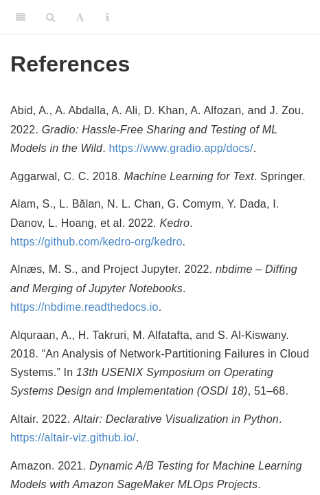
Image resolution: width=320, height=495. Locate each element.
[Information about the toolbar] (107, 17)
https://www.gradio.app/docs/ (180, 148)
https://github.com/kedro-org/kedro (96, 242)
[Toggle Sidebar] (20, 17)
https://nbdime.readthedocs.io (84, 307)
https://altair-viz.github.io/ (73, 437)
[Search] (50, 17)
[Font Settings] (80, 17)
